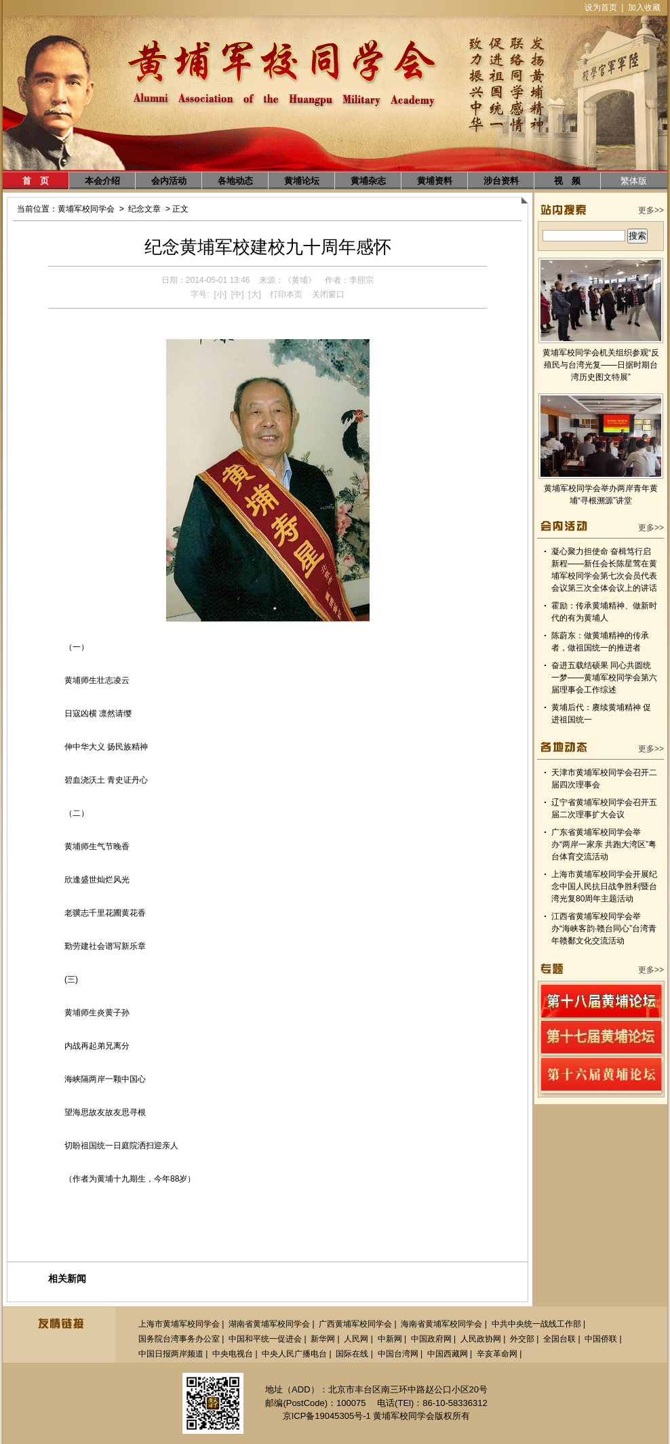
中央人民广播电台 (294, 1354)
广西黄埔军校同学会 (355, 1324)
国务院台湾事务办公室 (179, 1339)
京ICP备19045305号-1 (327, 1416)
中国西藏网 (447, 1354)
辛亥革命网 (497, 1354)
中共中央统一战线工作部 (536, 1324)
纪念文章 (144, 209)
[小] (220, 294)
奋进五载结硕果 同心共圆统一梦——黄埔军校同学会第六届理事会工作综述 (604, 678)
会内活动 (168, 181)
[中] (237, 294)
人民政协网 (480, 1339)
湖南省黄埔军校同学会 (269, 1324)
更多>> (651, 210)
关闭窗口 (328, 294)
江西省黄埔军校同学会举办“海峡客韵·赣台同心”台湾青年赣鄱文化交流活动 (603, 928)
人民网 (356, 1339)
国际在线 (352, 1354)
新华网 (323, 1339)
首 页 (35, 181)
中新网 (390, 1339)
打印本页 (286, 294)
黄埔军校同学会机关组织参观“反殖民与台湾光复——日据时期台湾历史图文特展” (601, 365)
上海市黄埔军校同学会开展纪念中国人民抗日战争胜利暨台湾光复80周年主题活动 (604, 886)
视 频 (567, 181)
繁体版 (633, 181)
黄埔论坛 (301, 181)
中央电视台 (232, 1354)
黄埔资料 (434, 181)
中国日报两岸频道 (170, 1354)
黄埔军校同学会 (86, 209)
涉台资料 (501, 181)
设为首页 (601, 7)
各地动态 (235, 181)
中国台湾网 (398, 1354)
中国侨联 (601, 1339)
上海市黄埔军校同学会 (179, 1324)
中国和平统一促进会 (265, 1339)
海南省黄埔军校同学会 (441, 1324)
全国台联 (559, 1339)
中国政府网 (431, 1339)
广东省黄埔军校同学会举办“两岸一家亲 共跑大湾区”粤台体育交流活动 (603, 844)
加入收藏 (644, 7)
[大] (254, 294)
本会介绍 (102, 181)
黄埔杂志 (368, 181)
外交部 (522, 1339)
